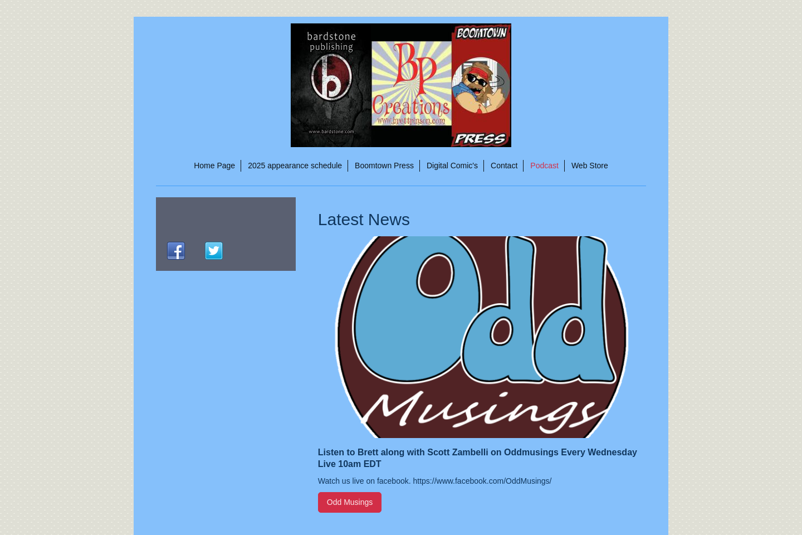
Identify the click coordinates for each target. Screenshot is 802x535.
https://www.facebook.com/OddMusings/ (482, 480)
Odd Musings (350, 502)
